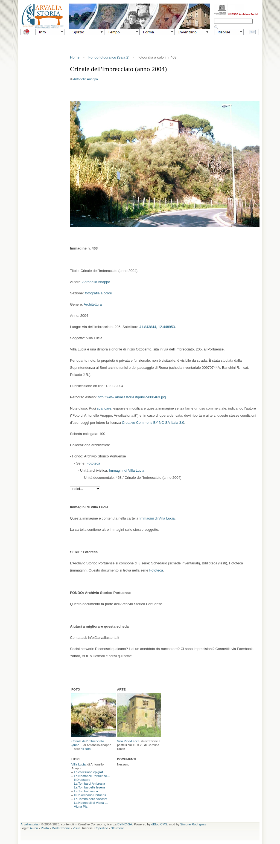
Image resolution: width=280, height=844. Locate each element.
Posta (45, 828)
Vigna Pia (81, 806)
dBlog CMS (159, 824)
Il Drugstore (82, 779)
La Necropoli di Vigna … (91, 802)
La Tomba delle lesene (90, 787)
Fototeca (93, 463)
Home (75, 57)
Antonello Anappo (85, 79)
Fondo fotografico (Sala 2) (108, 57)
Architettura (93, 304)
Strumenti (117, 828)
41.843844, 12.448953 (157, 327)
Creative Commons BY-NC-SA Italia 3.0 (153, 422)
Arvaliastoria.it (30, 824)
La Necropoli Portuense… (92, 776)
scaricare (104, 408)
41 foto (86, 748)
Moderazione (61, 828)
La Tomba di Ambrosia (89, 783)
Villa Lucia (78, 764)
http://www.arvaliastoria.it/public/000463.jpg (132, 397)
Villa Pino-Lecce (128, 741)
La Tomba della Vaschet (90, 799)
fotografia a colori (98, 293)
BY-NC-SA (124, 824)
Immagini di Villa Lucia (126, 470)
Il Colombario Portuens (90, 795)
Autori (34, 828)
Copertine (101, 828)
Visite (76, 828)
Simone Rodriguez (193, 824)
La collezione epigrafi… (90, 772)
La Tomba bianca (86, 791)
